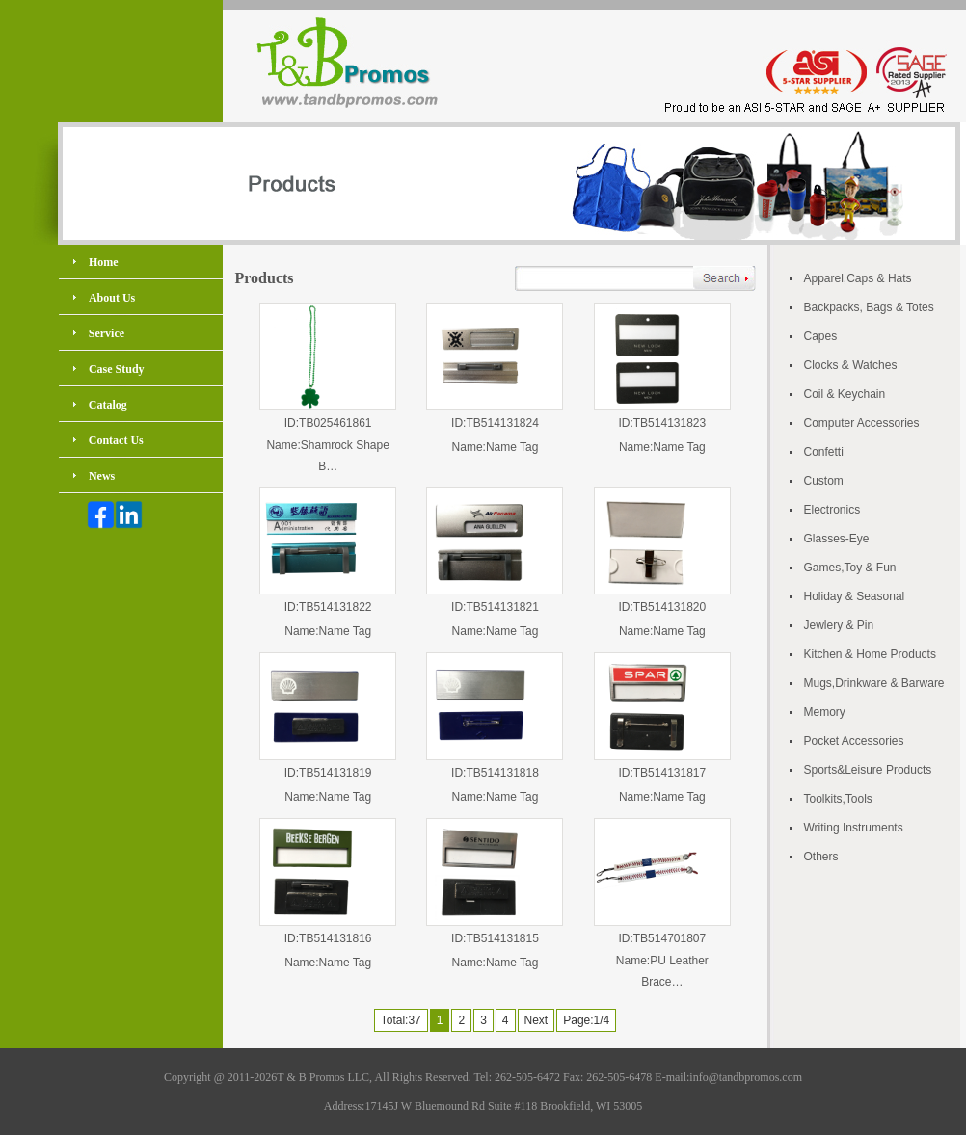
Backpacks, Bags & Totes (869, 307)
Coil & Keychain (845, 394)
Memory (824, 712)
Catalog (108, 404)
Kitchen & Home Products (870, 654)
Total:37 (401, 1020)
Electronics (832, 509)
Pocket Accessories (854, 741)
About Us (112, 297)
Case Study (117, 369)
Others (821, 856)
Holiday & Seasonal (854, 596)
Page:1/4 (586, 1020)
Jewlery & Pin (839, 625)
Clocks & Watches (851, 365)
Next (536, 1020)
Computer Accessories (862, 423)
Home (104, 262)
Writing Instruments (853, 827)
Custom (824, 481)
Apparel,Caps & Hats (858, 278)
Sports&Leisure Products (868, 770)
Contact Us (116, 440)
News (102, 476)
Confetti (824, 452)
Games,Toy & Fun (850, 567)
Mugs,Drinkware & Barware (874, 683)
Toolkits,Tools (838, 798)
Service (106, 333)
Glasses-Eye (837, 538)
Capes (821, 336)
